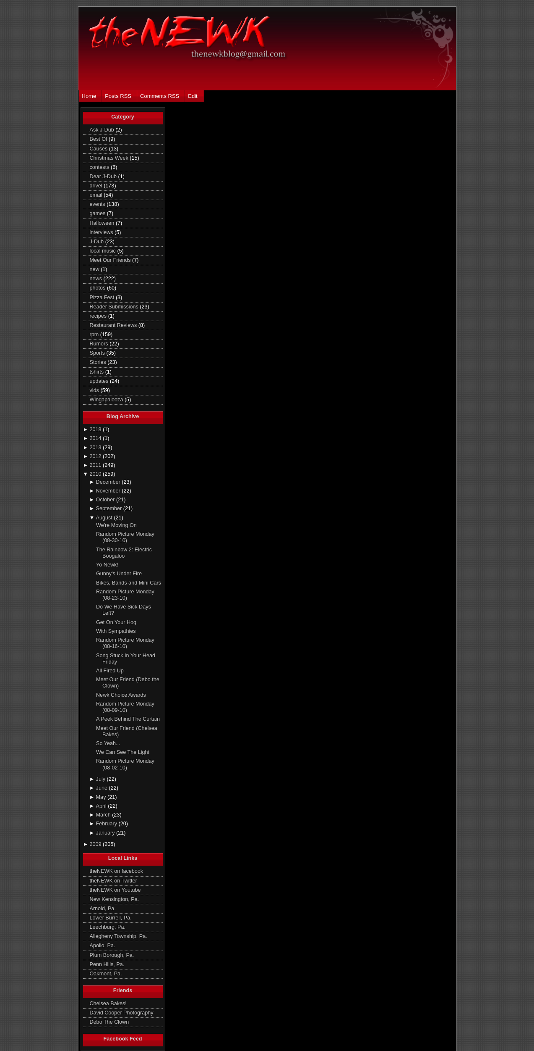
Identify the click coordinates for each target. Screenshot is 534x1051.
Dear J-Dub (104, 176)
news (97, 279)
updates (100, 381)
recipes (99, 316)
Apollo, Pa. (102, 945)
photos (98, 288)
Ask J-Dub (103, 130)
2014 (96, 438)
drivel (97, 186)
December (109, 482)
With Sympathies (116, 631)
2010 (96, 474)
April (102, 806)
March (104, 815)
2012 (96, 456)
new (95, 269)
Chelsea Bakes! (108, 1003)
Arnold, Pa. (103, 908)
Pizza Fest (103, 297)
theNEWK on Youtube (115, 890)
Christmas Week (110, 158)
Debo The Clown (109, 1022)
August (105, 518)
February (107, 824)
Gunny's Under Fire (119, 574)
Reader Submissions (115, 307)
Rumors (100, 344)
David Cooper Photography (122, 1013)
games (98, 213)
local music (103, 251)
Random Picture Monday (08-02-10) (125, 764)
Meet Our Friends (111, 260)
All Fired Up (110, 671)
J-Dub (97, 242)
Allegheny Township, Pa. (118, 936)
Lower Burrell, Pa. (111, 918)
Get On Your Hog (116, 622)
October (106, 500)
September (109, 508)
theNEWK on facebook (116, 871)
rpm (95, 334)
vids (95, 390)
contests (100, 167)
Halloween (103, 223)
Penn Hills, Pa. (107, 964)
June (102, 788)
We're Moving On (116, 525)
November (109, 491)
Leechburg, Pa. (108, 927)
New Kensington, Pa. (114, 899)
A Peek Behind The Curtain (128, 719)
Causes (99, 149)
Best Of (99, 139)
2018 (96, 429)
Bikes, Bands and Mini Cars (128, 583)
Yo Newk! (107, 565)
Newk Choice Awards (121, 695)
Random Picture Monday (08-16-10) (125, 643)
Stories (99, 362)
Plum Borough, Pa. (112, 955)
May (101, 797)
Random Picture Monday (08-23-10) (125, 595)
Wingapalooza (107, 400)
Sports (98, 353)
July (101, 779)
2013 (96, 447)
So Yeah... (108, 743)
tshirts (97, 372)
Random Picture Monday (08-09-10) (125, 707)
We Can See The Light (122, 752)
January (106, 833)
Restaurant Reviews (114, 325)
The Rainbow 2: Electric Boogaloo (124, 553)
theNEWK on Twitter (113, 881)
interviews (102, 232)
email (97, 195)
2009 (96, 844)
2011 (96, 465)
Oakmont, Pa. (106, 974)
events (98, 204)
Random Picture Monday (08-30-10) (125, 537)
